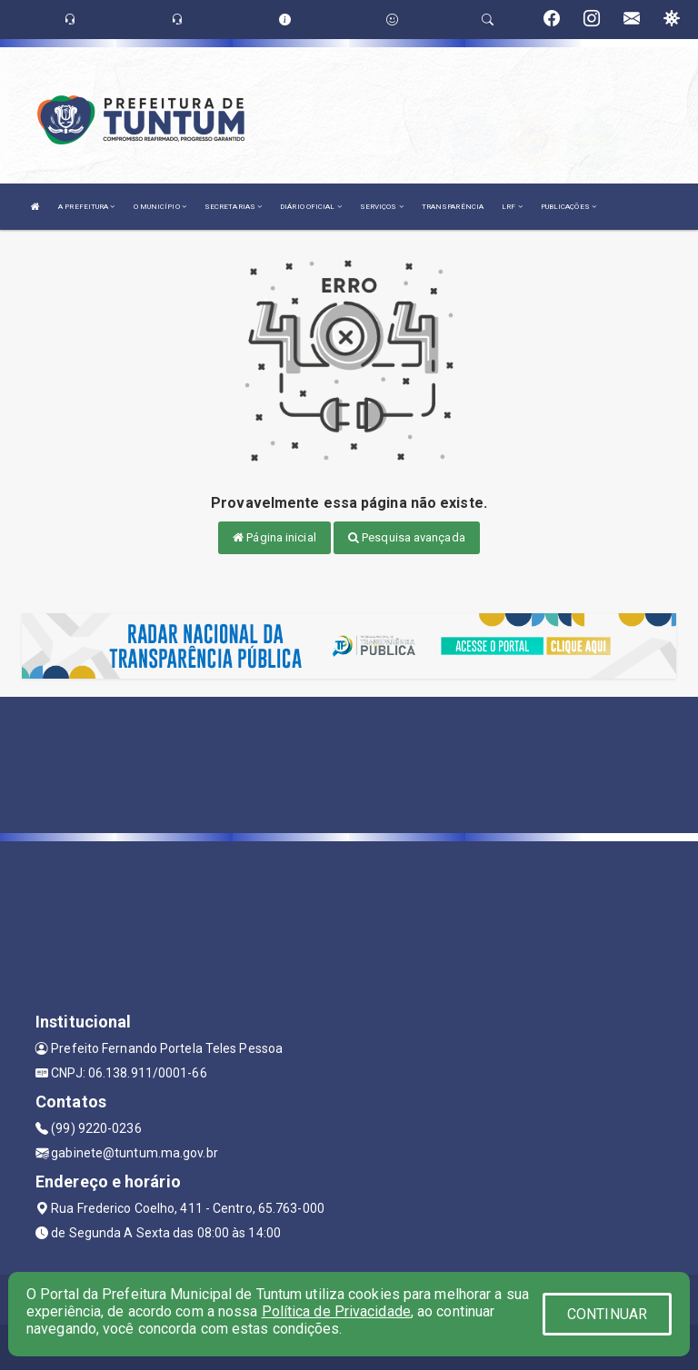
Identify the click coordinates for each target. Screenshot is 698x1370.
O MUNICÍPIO (160, 207)
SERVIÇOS (382, 207)
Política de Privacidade (336, 1311)
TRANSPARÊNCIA (453, 207)
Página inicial (274, 537)
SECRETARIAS (233, 207)
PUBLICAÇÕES (568, 207)
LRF (512, 207)
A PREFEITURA (86, 207)
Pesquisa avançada (406, 537)
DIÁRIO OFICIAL (311, 207)
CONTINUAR (607, 1314)
